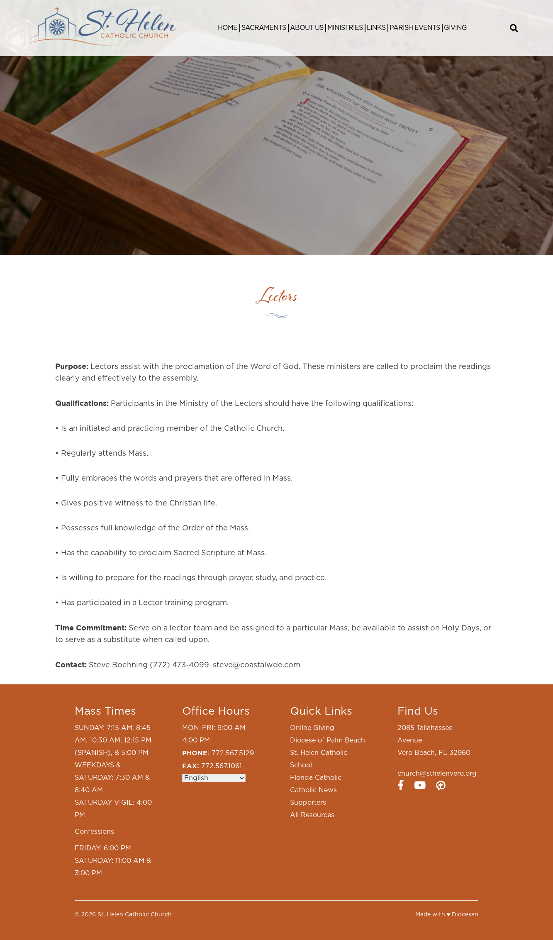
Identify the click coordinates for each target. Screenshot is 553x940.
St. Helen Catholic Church (134, 915)
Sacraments (263, 27)
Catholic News (313, 790)
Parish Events (415, 27)
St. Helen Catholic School (318, 759)
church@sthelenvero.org (437, 773)
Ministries (345, 27)
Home (227, 27)
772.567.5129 (233, 753)
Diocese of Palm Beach (327, 740)
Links (376, 27)
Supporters (308, 802)
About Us (306, 27)
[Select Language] (214, 778)
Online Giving (312, 728)
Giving (455, 27)
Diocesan (465, 915)
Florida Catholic (315, 777)
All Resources (312, 815)
